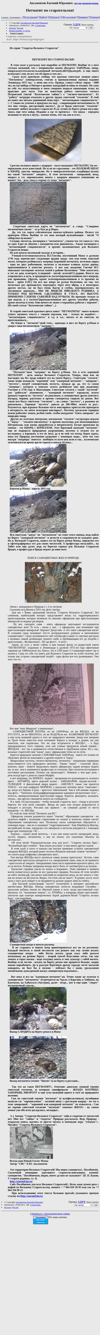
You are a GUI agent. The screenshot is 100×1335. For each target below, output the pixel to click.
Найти (42, 17)
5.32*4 (76, 24)
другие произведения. (86, 3)
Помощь (94, 17)
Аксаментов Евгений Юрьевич (34, 23)
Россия (20, 28)
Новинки (83, 17)
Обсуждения (68, 17)
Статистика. (40, 25)
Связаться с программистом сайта (50, 1213)
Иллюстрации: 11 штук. (19, 30)
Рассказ (12, 28)
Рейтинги (54, 17)
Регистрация (30, 17)
